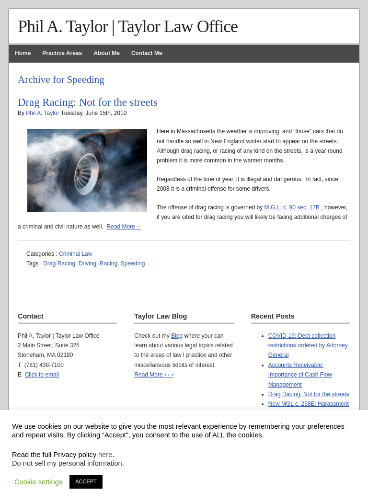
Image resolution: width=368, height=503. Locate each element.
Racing (108, 263)
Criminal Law (75, 254)
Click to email (42, 374)
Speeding (133, 263)
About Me (106, 53)
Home (23, 53)
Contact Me (146, 53)
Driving (87, 263)
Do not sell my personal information (67, 463)
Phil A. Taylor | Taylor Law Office (128, 26)
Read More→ (123, 226)
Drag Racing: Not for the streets (88, 102)
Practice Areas (62, 53)
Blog (177, 335)
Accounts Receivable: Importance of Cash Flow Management (300, 375)
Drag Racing (59, 263)
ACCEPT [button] (86, 481)
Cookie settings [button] (38, 482)
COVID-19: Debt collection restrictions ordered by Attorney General (308, 345)
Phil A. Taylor (42, 113)
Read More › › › (153, 374)
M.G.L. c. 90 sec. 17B (293, 207)
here (105, 454)
